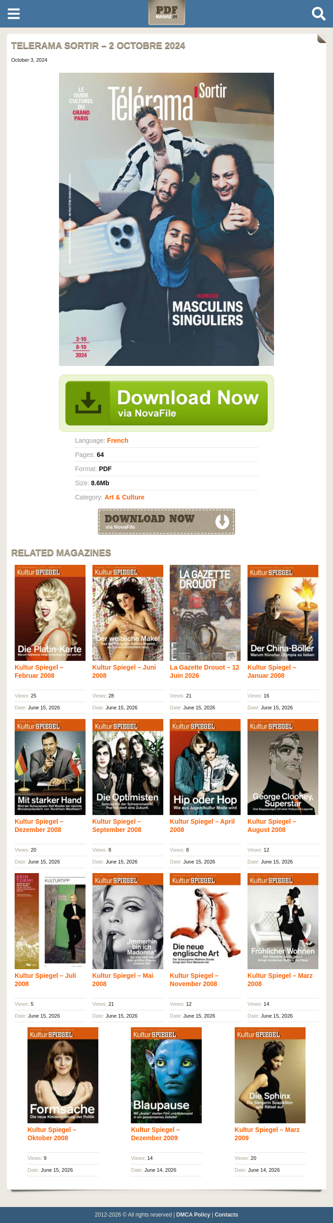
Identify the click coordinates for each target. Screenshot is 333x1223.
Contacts (226, 1215)
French (118, 440)
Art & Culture (125, 497)
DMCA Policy (193, 1215)
